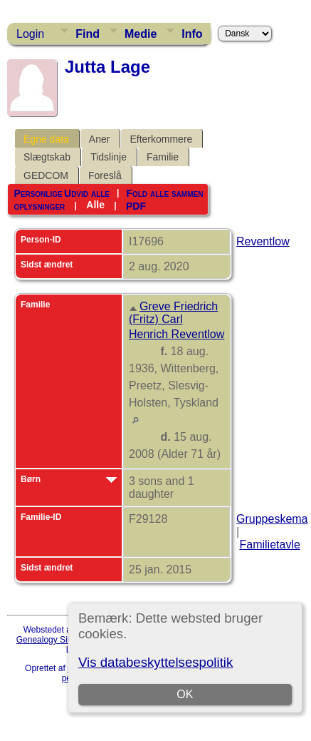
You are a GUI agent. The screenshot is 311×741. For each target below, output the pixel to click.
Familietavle (269, 544)
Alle (95, 204)
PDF (136, 205)
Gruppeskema (272, 519)
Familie (163, 157)
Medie (141, 34)
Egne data (46, 139)
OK (184, 694)
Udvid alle (87, 193)
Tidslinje (108, 157)
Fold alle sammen (164, 193)
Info (191, 34)
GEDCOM (45, 175)
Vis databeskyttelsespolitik (155, 662)
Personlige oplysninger (39, 200)
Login (30, 34)
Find (87, 34)
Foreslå (105, 175)
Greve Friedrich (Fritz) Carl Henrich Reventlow (176, 320)
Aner (99, 139)
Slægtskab (46, 157)
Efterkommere (161, 139)
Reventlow (263, 241)
